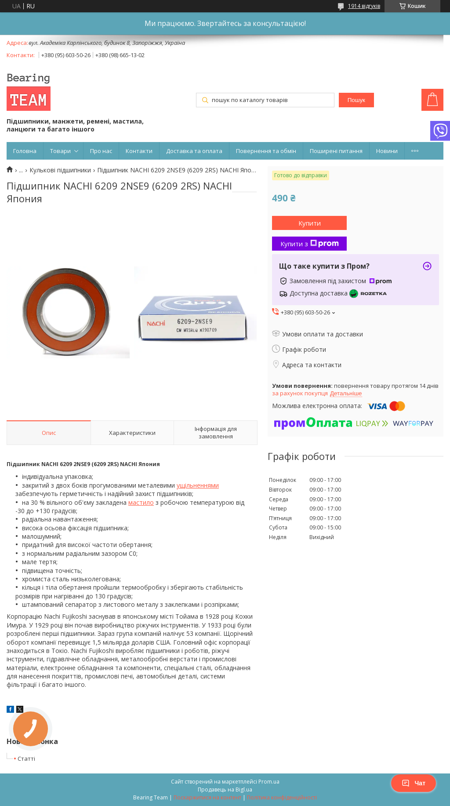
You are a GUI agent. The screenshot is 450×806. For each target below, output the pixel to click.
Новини (387, 151)
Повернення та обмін (266, 151)
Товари (60, 151)
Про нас (101, 151)
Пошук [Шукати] (356, 100)
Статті (26, 758)
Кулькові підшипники (60, 170)
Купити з (309, 243)
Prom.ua (268, 781)
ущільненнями (198, 485)
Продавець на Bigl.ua (225, 789)
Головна (24, 151)
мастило (141, 502)
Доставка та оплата (194, 151)
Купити (309, 223)
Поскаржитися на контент (207, 797)
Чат (413, 783)
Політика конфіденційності (282, 797)
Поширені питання (336, 151)
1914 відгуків (364, 6)
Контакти (139, 151)
